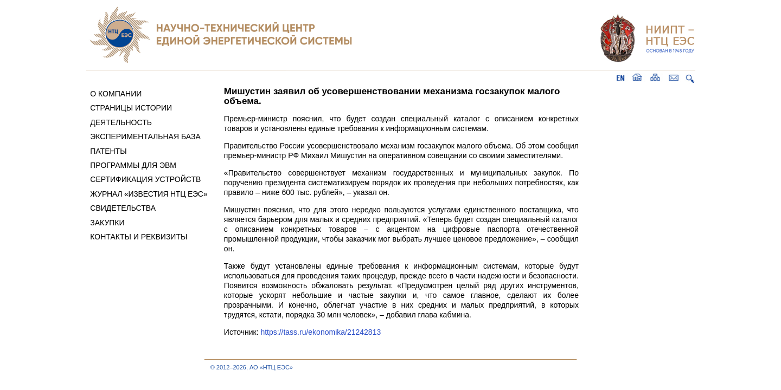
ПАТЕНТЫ (108, 151)
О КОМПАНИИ (116, 93)
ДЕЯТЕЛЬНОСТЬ (121, 122)
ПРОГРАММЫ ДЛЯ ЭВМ (133, 165)
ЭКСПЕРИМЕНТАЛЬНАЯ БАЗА (145, 136)
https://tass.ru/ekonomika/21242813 (320, 332)
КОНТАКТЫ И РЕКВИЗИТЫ (138, 236)
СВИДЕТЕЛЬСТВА (123, 208)
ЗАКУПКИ (107, 222)
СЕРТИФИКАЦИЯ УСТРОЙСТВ (145, 179)
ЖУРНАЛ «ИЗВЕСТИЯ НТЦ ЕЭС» (148, 194)
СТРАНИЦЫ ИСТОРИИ (131, 107)
